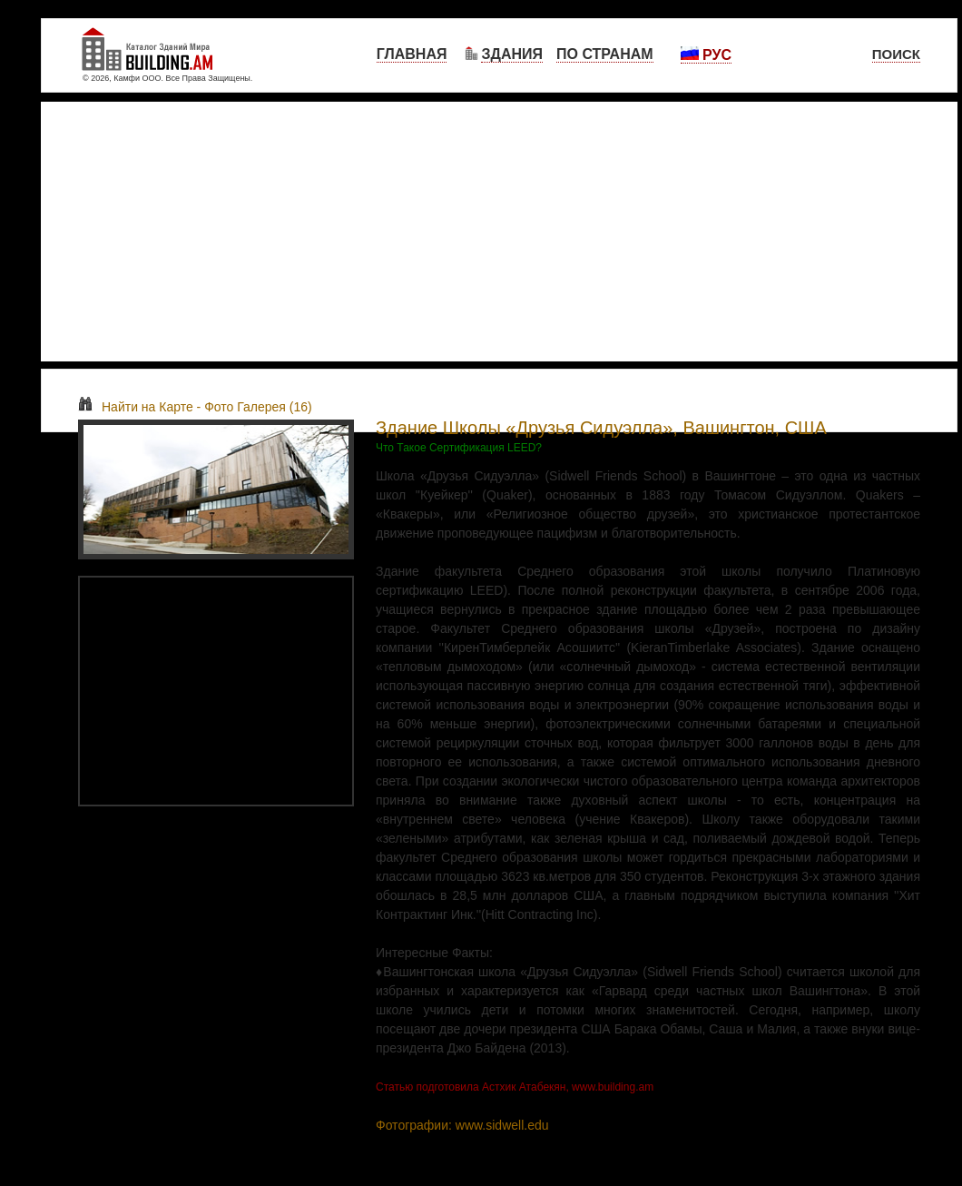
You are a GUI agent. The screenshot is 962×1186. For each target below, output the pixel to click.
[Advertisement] (499, 231)
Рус (706, 55)
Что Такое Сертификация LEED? (459, 447)
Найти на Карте (135, 407)
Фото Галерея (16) (258, 407)
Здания (512, 54)
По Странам (604, 54)
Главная (412, 54)
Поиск (896, 54)
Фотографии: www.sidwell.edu (462, 1125)
